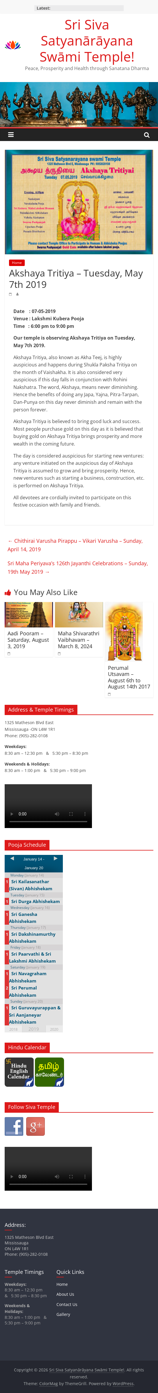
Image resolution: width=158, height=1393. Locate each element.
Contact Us (66, 1304)
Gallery (63, 1314)
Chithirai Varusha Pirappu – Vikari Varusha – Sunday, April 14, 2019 (75, 545)
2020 (54, 1029)
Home (17, 262)
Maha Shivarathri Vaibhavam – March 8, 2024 (79, 639)
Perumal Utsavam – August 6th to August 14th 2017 (129, 677)
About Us (65, 1294)
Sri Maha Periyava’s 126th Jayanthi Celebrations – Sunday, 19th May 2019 (78, 567)
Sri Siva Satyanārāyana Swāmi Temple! (87, 40)
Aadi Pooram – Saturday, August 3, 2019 (28, 639)
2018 (13, 1029)
